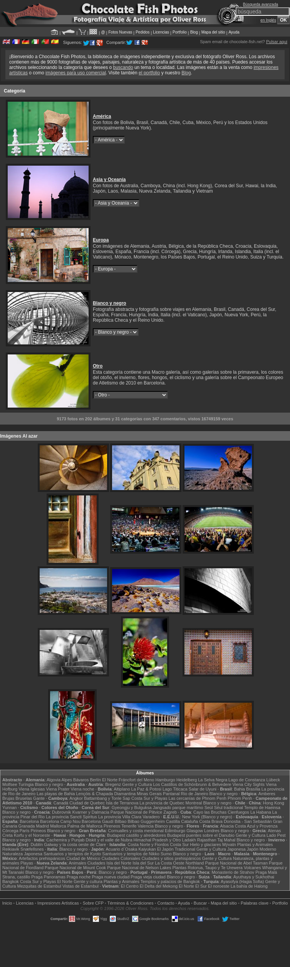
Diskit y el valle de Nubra (108, 840)
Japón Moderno (261, 849)
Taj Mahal (226, 840)
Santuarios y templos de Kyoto (72, 853)
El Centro (130, 886)
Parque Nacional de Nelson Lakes (139, 867)
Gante (39, 798)
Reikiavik (10, 849)
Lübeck (273, 779)
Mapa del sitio (213, 32)
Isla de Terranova (122, 803)
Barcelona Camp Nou (60, 821)
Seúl (209, 807)
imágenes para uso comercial (75, 73)
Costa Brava (211, 821)
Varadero (150, 816)
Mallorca (58, 826)
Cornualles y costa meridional (136, 830)
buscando (123, 67)
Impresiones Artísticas (58, 903)
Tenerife (128, 826)
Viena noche (82, 789)
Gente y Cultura (137, 784)
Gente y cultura (88, 881)
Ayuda (233, 32)
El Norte (109, 779)
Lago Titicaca (175, 789)
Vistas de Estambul (80, 886)
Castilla (173, 821)
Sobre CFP (93, 903)
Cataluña (189, 821)
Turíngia (26, 784)
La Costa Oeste (169, 863)
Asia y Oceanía (109, 179)
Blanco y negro (109, 303)
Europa (101, 240)
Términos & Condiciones (130, 903)
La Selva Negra (212, 779)
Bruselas (23, 798)
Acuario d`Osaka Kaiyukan (131, 849)
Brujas (8, 798)
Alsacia (226, 826)
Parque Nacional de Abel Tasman (236, 863)
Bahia (239, 789)
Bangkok (10, 881)
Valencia (145, 826)
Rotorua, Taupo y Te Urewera (215, 867)
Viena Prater (58, 789)
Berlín (95, 779)
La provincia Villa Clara (119, 816)
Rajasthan (206, 840)
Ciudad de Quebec (87, 803)
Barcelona (29, 821)
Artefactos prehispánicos (42, 858)
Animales (77, 863)
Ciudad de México (83, 858)
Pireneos (112, 826)
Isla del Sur (143, 863)
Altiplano (122, 789)
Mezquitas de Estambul (39, 886)
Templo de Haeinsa (262, 807)
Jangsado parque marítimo (178, 807)
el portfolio (149, 73)
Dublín (36, 844)
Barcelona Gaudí (98, 821)
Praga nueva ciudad (110, 877)
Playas (26, 863)
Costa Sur (179, 844)
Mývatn (229, 844)
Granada (26, 826)
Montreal (194, 803)
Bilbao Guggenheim (146, 821)
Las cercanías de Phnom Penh (197, 798)
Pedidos (142, 32)
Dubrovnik (61, 812)
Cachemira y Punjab (65, 840)
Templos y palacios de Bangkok (170, 881)
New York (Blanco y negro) (207, 816)
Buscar (200, 903)
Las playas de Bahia (56, 793)
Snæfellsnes (32, 849)
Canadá (61, 803)
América (102, 116)
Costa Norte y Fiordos (148, 844)
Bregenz (113, 784)
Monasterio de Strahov (232, 872)
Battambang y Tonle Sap (107, 798)
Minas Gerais (149, 793)
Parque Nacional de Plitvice (137, 812)
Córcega (10, 830)
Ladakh (189, 840)
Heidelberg (186, 779)
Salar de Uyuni (202, 789)
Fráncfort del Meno (136, 779)
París (25, 830)
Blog (194, 32)
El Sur (201, 886)
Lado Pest (276, 835)
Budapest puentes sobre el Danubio (201, 835)
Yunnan (9, 807)
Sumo (166, 853)
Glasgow (194, 830)
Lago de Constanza (246, 779)
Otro (97, 366)
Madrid (42, 826)
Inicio (7, 903)
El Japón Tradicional (176, 849)
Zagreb (170, 812)
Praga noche (79, 877)
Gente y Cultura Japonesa (221, 849)
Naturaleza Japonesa (22, 853)
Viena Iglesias (31, 789)
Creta (7, 835)
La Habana (260, 812)
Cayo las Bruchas (209, 812)
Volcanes (252, 867)
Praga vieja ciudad (148, 877)
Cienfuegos (238, 812)
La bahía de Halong (249, 886)
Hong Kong (273, 803)
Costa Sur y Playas (149, 798)
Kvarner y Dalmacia (90, 812)
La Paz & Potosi (146, 789)
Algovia (53, 779)
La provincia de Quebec (161, 803)
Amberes (266, 793)
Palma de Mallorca (84, 826)
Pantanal (171, 793)
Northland (195, 863)
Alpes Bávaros (75, 779)
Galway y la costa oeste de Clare (75, 844)
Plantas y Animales (255, 844)
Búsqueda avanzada (260, 4)
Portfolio (180, 32)
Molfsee (9, 784)
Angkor (76, 798)
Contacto (165, 903)
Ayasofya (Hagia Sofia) (242, 881)
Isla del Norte (118, 863)
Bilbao (121, 821)
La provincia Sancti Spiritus (71, 816)
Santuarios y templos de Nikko (130, 853)
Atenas (274, 830)
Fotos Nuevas (120, 32)
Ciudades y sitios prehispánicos (171, 858)
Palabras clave (254, 903)
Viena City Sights (248, 784)
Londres (212, 830)
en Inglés (268, 20)
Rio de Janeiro (194, 793)
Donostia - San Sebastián (248, 821)
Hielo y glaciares (205, 844)
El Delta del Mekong (159, 886)
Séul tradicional (228, 807)
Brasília (253, 789)
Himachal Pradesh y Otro (157, 840)
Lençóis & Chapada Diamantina (106, 793)
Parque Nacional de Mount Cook (75, 867)
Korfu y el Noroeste (32, 835)
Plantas (180, 867)
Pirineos (38, 830)
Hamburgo (165, 779)
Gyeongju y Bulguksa (132, 807)
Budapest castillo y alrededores (136, 835)
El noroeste (219, 886)
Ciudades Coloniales (120, 858)
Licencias (161, 32)
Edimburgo (175, 830)
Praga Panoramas (48, 877)
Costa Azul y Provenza (256, 826)
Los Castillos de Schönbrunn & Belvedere (192, 784)
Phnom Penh (240, 798)
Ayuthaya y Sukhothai (253, 877)
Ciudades (96, 863)
